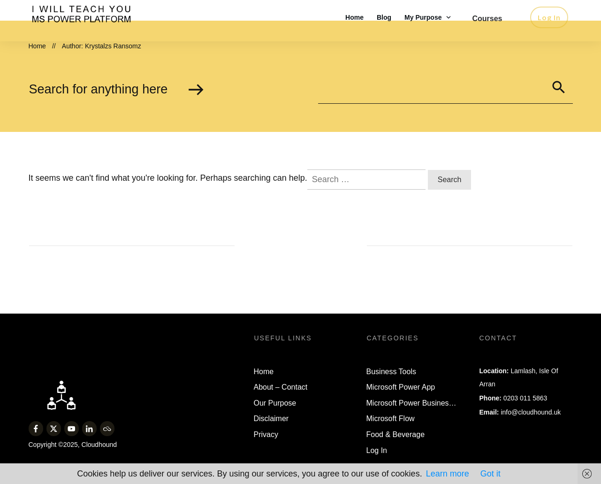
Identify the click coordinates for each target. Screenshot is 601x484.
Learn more (447, 473)
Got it (490, 473)
